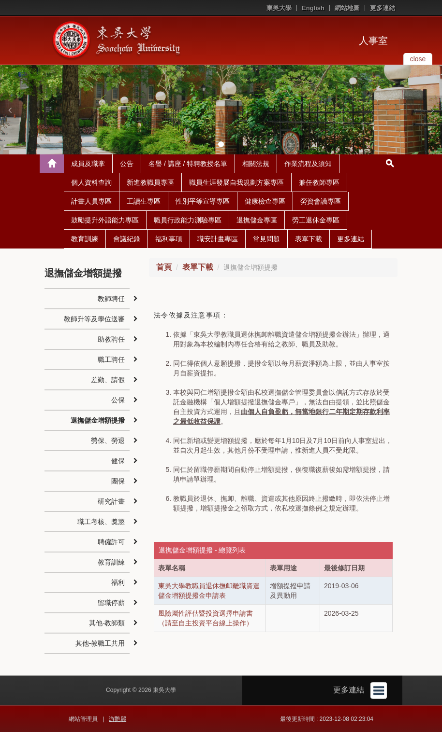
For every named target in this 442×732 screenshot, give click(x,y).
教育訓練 (84, 239)
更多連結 (382, 8)
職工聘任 (111, 359)
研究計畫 (111, 501)
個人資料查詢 (91, 182)
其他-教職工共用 (100, 643)
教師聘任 (111, 299)
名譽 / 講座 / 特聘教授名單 (187, 163)
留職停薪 (111, 603)
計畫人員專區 (91, 201)
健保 (118, 461)
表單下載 (308, 239)
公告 (126, 163)
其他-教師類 (107, 623)
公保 (118, 400)
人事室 (373, 40)
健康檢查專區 (265, 201)
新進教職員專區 (150, 182)
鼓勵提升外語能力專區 (105, 220)
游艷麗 (117, 719)
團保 (118, 481)
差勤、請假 (108, 380)
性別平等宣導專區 (203, 201)
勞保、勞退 (108, 440)
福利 (118, 582)
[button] (9, 110)
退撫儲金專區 (256, 220)
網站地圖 (347, 8)
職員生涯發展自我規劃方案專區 (236, 182)
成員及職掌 (88, 163)
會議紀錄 (126, 239)
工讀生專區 (144, 201)
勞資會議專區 (320, 201)
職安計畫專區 (217, 239)
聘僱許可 (111, 542)
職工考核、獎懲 (101, 521)
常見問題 (266, 239)
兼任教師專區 (319, 182)
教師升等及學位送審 (94, 319)
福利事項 (168, 239)
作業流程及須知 (308, 163)
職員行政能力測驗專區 (187, 220)
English (313, 8)
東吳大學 (279, 8)
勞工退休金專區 (315, 220)
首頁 (164, 267)
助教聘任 (111, 339)
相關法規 (255, 163)
